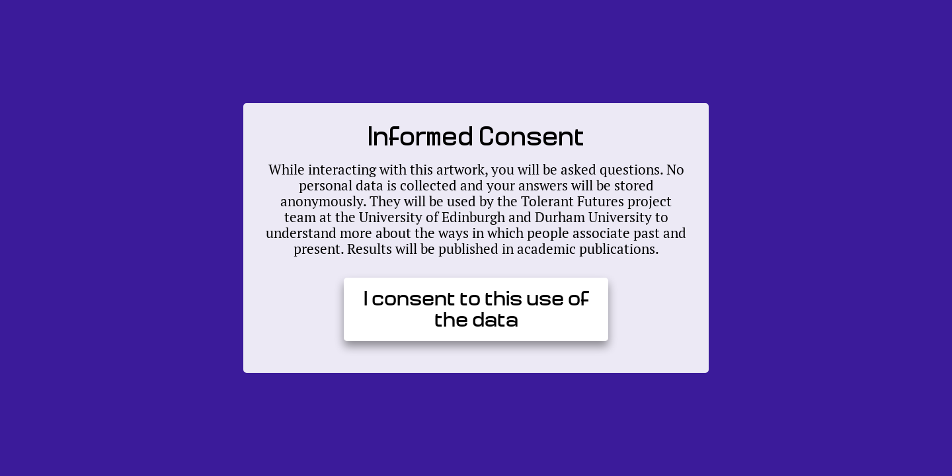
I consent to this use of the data (476, 309)
